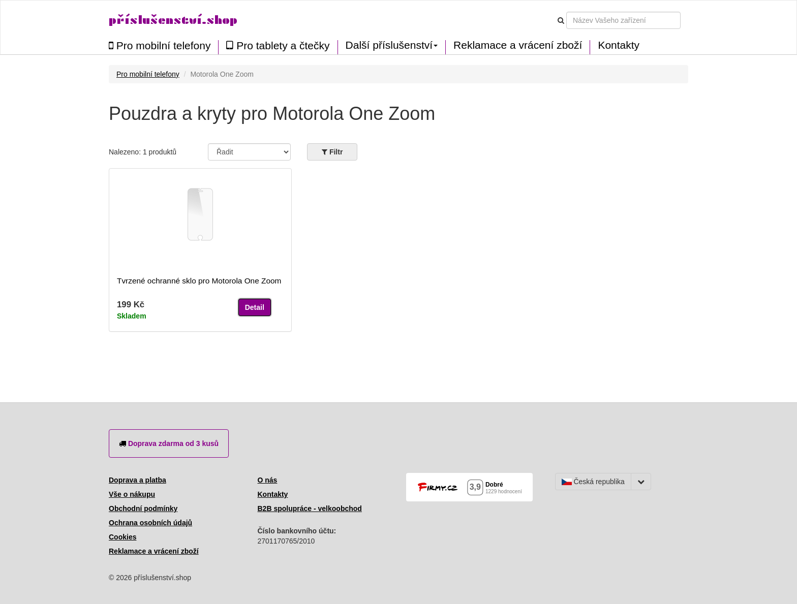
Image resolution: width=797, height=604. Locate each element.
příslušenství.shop (173, 20)
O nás (268, 480)
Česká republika (593, 482)
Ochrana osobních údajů (150, 523)
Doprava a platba (137, 480)
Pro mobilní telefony (159, 45)
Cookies (122, 537)
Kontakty (618, 45)
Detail (254, 307)
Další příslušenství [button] (392, 45)
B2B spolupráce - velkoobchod (310, 508)
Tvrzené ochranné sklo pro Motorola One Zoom (199, 280)
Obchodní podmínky (143, 508)
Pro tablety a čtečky (277, 45)
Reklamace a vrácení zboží (517, 45)
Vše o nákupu (132, 494)
